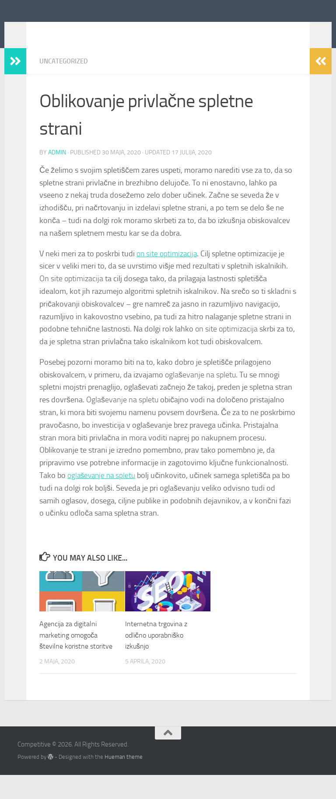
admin (57, 165)
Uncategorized (65, 74)
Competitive (64, 30)
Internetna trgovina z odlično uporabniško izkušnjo (158, 647)
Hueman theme (124, 780)
